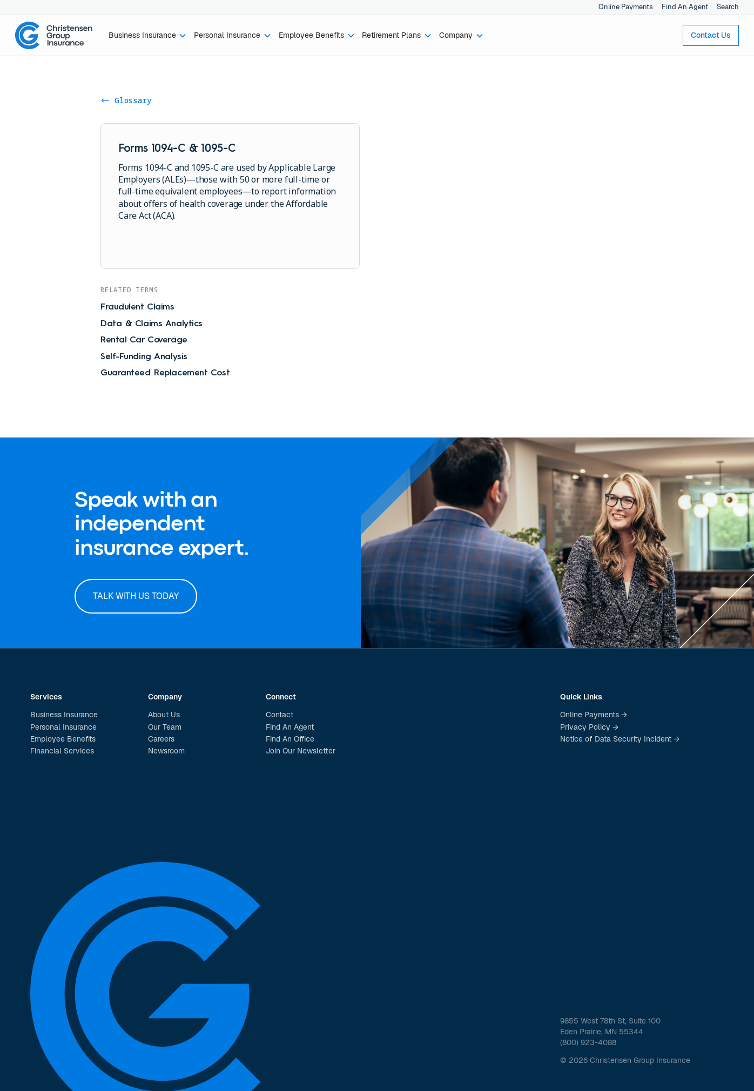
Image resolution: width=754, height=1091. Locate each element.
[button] (148, 35)
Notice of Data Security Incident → (619, 739)
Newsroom (166, 751)
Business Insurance (64, 714)
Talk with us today (136, 596)
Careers (161, 739)
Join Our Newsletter (300, 751)
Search (728, 6)
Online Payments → (593, 714)
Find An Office (290, 739)
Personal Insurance (63, 727)
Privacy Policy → (589, 727)
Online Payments (625, 6)
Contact (279, 714)
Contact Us (711, 35)
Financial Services (62, 751)
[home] (54, 35)
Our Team (164, 727)
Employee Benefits (63, 739)
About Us (164, 714)
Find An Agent (685, 6)
